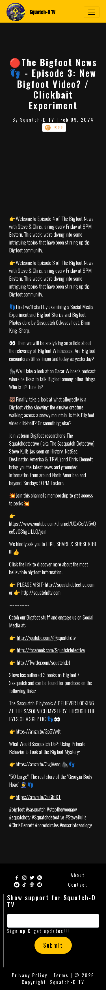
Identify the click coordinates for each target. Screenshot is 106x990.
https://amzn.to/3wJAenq (38, 764)
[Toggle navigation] (91, 12)
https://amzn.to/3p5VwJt (38, 731)
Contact (78, 884)
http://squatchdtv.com (40, 592)
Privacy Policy (29, 975)
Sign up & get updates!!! (38, 931)
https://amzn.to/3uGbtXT (38, 797)
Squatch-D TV (42, 12)
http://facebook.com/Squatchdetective (51, 650)
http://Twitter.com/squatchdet (43, 662)
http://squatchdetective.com (69, 584)
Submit (53, 945)
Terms (61, 975)
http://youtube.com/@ (37, 637)
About (78, 875)
